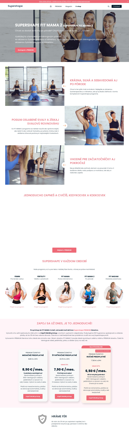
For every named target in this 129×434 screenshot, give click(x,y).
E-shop (78, 6)
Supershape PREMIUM (82, 330)
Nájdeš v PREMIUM (64, 250)
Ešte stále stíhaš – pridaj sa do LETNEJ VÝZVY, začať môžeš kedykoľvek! (64, 1)
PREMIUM (58, 6)
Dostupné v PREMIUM (26, 50)
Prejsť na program (17, 307)
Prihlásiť (116, 6)
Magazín (68, 6)
